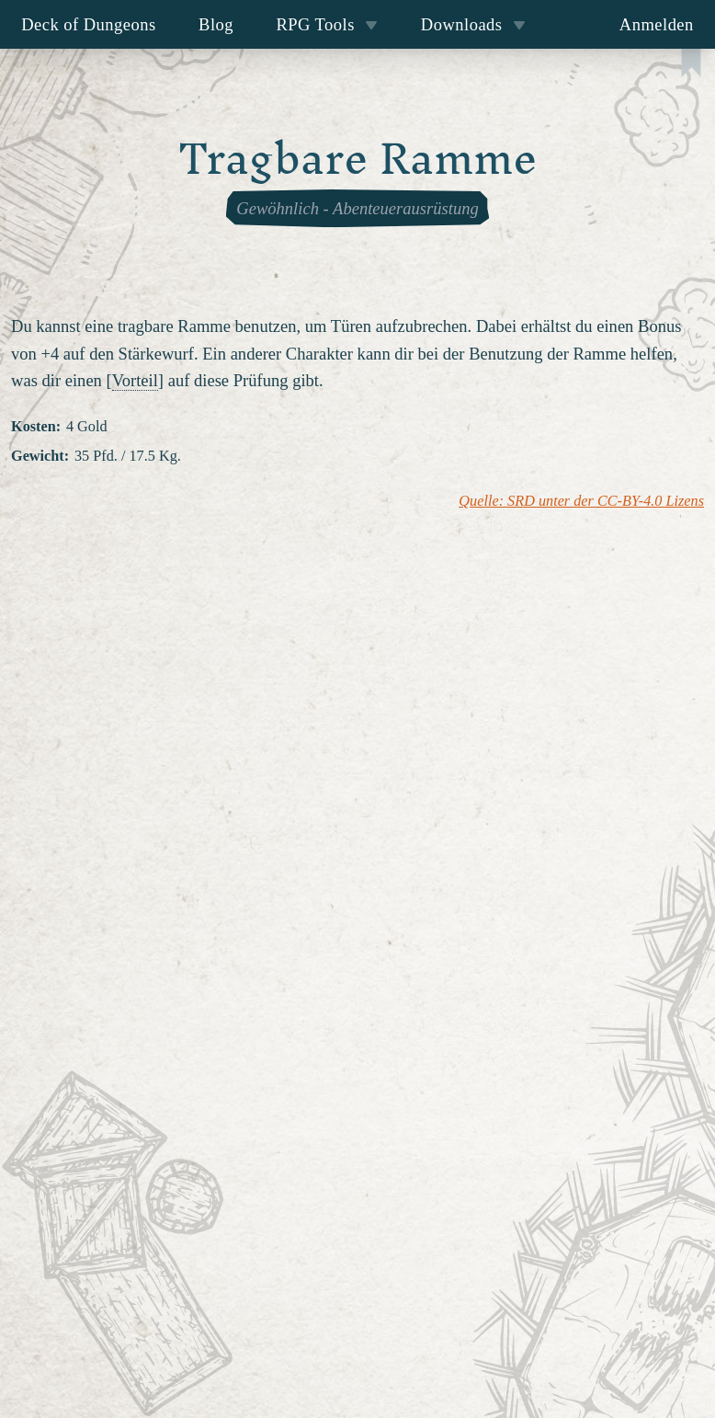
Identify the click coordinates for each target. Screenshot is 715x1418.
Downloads (473, 24)
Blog (216, 24)
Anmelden (656, 24)
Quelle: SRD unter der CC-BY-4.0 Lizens (581, 501)
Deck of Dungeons (88, 24)
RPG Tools (327, 24)
